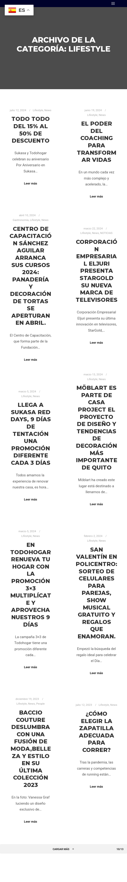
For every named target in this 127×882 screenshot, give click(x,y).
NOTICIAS (106, 233)
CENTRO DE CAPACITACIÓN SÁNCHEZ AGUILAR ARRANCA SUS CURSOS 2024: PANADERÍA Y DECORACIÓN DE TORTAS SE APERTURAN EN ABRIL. (31, 275)
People (40, 703)
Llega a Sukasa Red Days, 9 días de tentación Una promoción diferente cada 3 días (30, 433)
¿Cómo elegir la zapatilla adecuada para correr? (96, 731)
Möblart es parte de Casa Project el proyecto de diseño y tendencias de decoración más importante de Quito (96, 427)
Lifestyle (38, 110)
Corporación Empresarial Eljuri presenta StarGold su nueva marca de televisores (96, 270)
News (47, 110)
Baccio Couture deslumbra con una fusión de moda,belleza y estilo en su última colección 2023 (30, 748)
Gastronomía (21, 220)
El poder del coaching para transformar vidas (96, 141)
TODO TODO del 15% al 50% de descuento (30, 129)
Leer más (30, 183)
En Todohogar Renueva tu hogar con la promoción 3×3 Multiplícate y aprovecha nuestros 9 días (30, 584)
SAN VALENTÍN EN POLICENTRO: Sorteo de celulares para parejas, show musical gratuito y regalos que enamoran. (96, 593)
